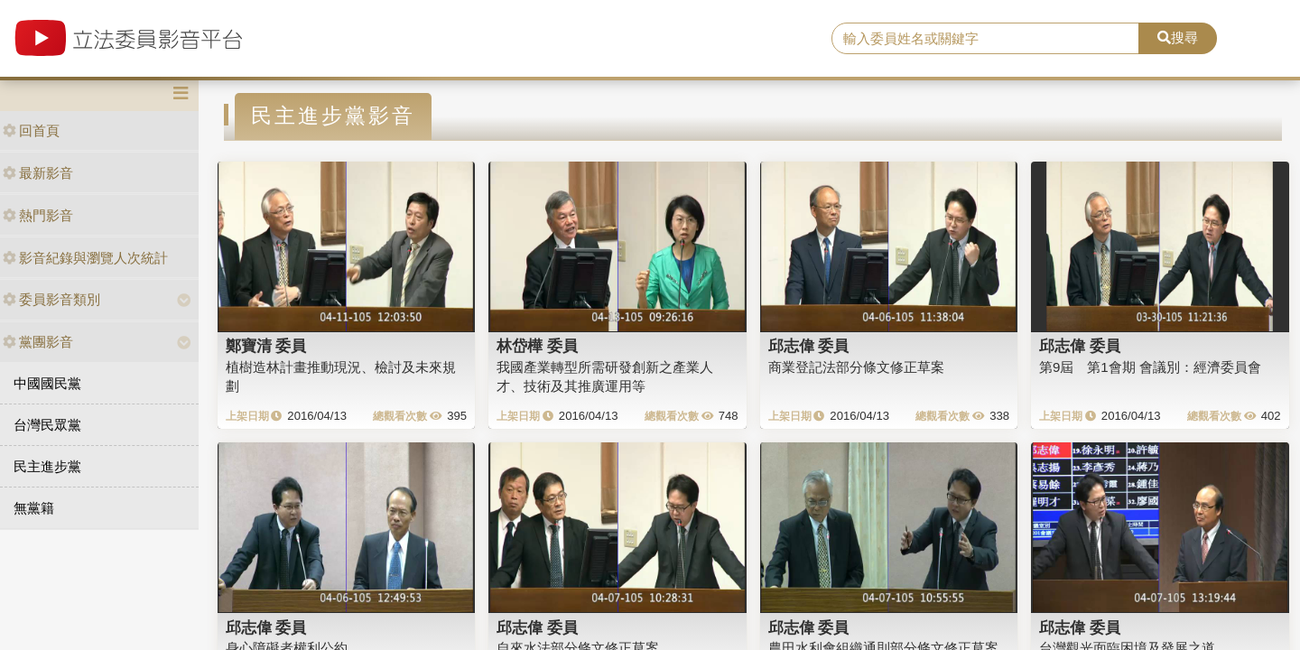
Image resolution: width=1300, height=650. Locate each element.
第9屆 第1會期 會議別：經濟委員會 (1150, 367)
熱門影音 (38, 215)
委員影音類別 (51, 299)
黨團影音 (38, 341)
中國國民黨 (47, 383)
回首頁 (31, 130)
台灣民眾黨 (47, 424)
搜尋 (1177, 37)
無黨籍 (34, 507)
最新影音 (38, 173)
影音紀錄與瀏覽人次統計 (85, 257)
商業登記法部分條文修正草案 (856, 367)
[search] (985, 39)
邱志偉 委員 (809, 346)
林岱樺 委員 (537, 346)
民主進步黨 (47, 466)
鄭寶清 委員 (266, 346)
